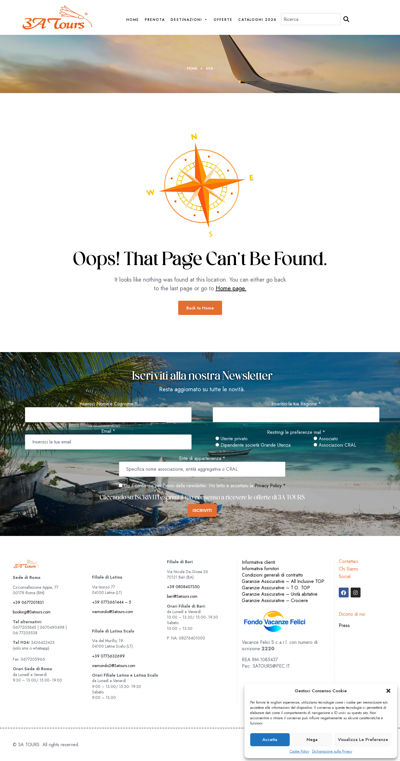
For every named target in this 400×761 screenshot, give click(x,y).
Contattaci (348, 561)
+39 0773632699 (108, 656)
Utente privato (231, 439)
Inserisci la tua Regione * (296, 404)
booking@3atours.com (32, 612)
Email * (108, 431)
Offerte (223, 19)
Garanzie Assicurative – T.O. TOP (276, 587)
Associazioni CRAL (334, 445)
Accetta (269, 739)
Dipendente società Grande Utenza (253, 445)
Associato (325, 439)
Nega (312, 739)
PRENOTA (155, 19)
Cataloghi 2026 (257, 19)
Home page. (231, 288)
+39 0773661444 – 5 (111, 602)
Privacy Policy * (270, 485)
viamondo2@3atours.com (113, 665)
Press (344, 625)
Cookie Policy (299, 751)
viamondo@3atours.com (112, 612)
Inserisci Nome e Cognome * (108, 404)
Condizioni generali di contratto (272, 575)
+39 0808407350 (183, 587)
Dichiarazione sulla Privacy (332, 751)
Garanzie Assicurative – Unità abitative (280, 594)
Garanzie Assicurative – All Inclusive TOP (283, 581)
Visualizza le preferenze (363, 739)
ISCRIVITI (202, 510)
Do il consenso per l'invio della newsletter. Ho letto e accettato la (186, 485)
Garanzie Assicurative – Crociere (275, 600)
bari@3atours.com (182, 596)
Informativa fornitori (260, 568)
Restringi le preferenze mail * (296, 432)
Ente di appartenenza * (202, 458)
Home (132, 19)
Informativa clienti (258, 562)
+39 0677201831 (28, 602)
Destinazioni (189, 19)
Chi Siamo (348, 569)
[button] (388, 691)
